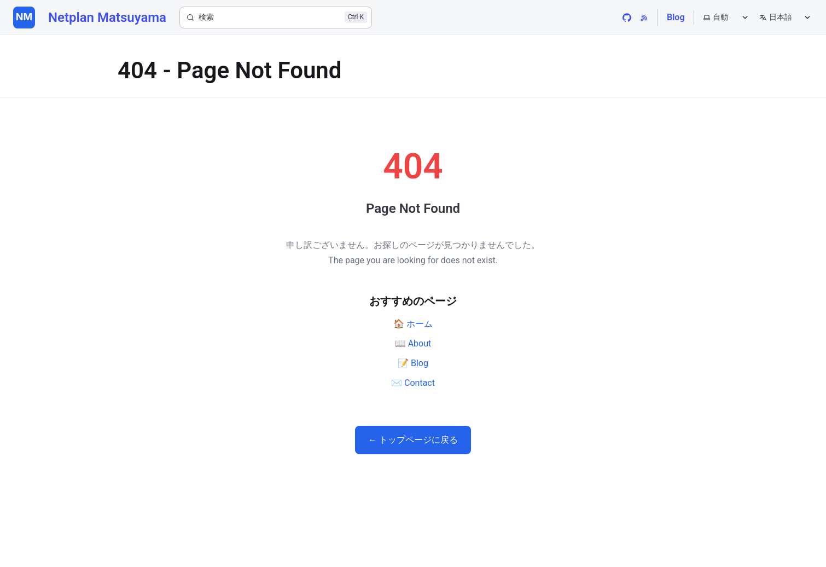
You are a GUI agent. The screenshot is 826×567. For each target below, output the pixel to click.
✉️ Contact (413, 383)
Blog (675, 17)
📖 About (413, 343)
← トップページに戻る (413, 440)
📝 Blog (413, 363)
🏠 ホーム (413, 324)
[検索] (275, 17)
